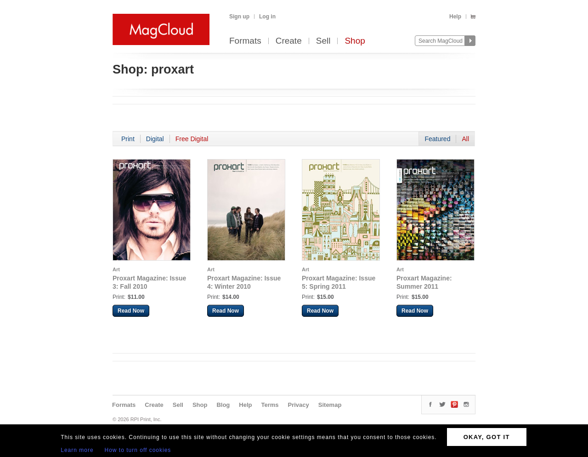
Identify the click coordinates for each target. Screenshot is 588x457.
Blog (223, 404)
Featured (437, 139)
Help (455, 16)
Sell (323, 41)
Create (289, 41)
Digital (155, 139)
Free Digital (192, 139)
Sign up (239, 16)
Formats (245, 41)
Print (128, 139)
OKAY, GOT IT (487, 437)
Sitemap (330, 404)
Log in (267, 16)
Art (116, 269)
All (465, 139)
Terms (269, 404)
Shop (355, 41)
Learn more (77, 450)
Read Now (131, 311)
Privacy (298, 404)
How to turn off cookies (138, 450)
